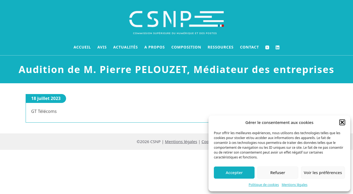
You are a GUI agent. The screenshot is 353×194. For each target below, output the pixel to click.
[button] (342, 122)
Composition (186, 47)
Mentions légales (294, 184)
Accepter (234, 172)
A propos (154, 47)
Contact (249, 47)
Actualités (125, 47)
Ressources (221, 47)
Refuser (277, 172)
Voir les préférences (323, 172)
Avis (102, 47)
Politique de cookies (264, 184)
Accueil (82, 47)
